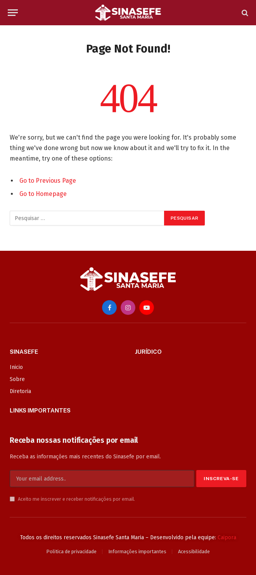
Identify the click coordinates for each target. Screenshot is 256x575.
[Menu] (13, 12)
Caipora (227, 537)
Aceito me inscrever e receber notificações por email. (72, 499)
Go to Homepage (43, 193)
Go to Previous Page (47, 180)
